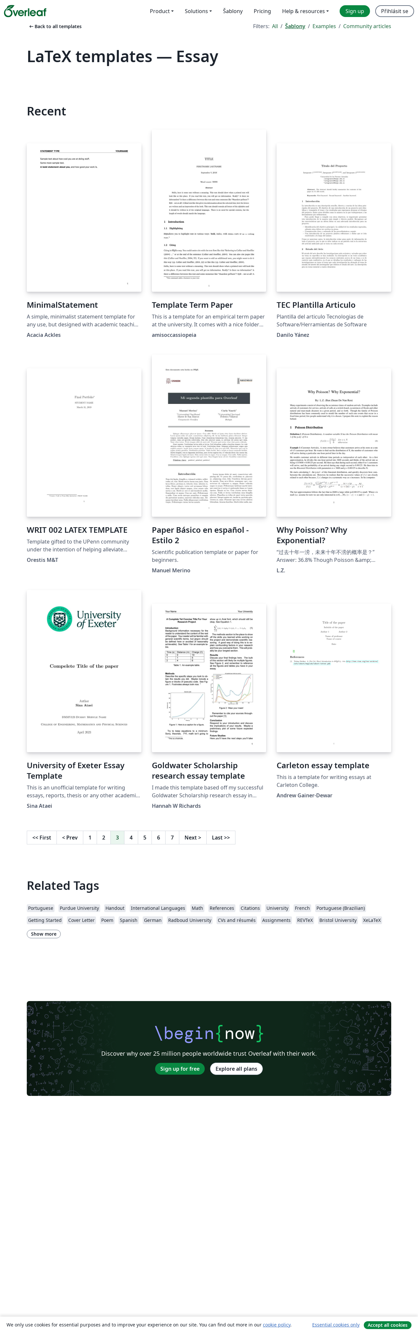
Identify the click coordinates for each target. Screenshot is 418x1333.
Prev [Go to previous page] (70, 837)
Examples (324, 26)
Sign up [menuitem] (355, 11)
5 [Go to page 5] (144, 837)
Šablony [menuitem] (233, 11)
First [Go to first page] (41, 837)
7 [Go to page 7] (172, 837)
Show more (43, 934)
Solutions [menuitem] (196, 11)
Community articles (367, 26)
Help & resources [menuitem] (303, 11)
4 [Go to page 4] (131, 837)
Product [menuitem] (160, 11)
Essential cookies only (336, 1325)
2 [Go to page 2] (103, 837)
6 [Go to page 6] (158, 837)
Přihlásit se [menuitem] (394, 11)
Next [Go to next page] (193, 837)
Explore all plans (236, 1068)
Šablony (295, 26)
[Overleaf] (25, 11)
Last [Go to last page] (221, 837)
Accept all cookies (388, 1325)
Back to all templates (55, 26)
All (275, 26)
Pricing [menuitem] (262, 11)
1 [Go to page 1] (89, 837)
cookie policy (276, 1325)
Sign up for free (180, 1068)
